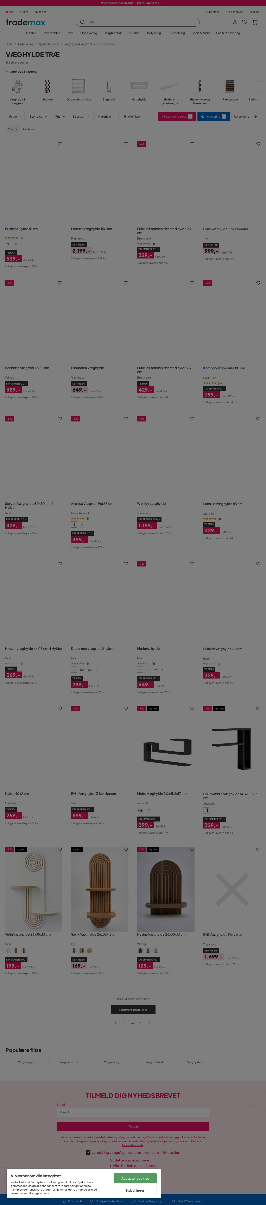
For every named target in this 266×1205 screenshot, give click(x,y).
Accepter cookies (135, 1178)
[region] (84, 1183)
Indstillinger (135, 1190)
